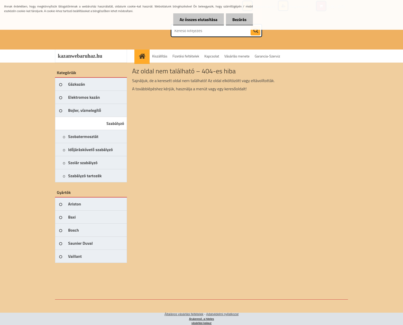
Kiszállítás (159, 56)
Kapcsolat (211, 56)
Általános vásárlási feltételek (183, 314)
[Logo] (90, 30)
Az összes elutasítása (198, 19)
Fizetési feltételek (185, 56)
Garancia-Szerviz (267, 56)
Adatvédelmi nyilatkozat (222, 314)
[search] (255, 31)
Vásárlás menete (237, 56)
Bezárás (239, 19)
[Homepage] (144, 56)
